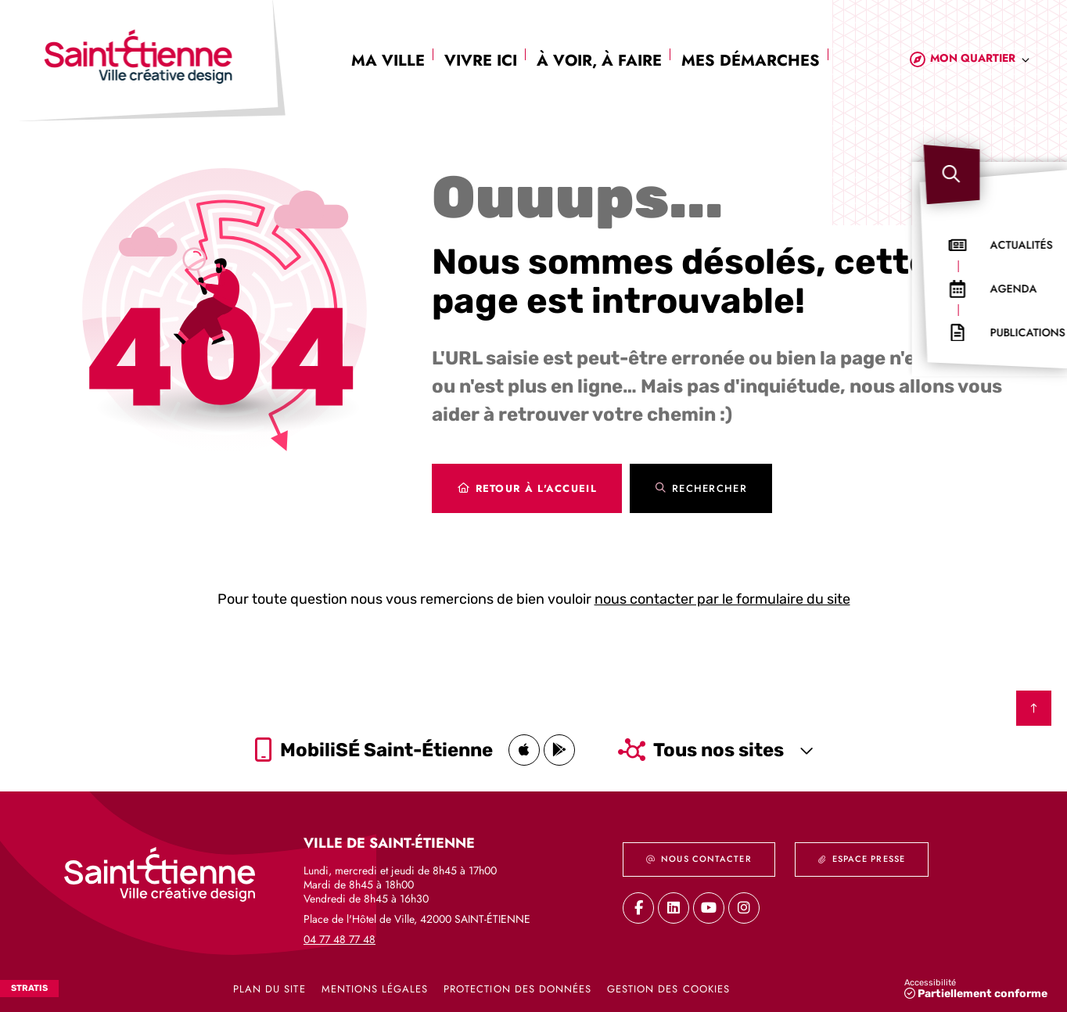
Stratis (29, 988)
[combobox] (980, 60)
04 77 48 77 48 (339, 938)
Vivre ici (480, 60)
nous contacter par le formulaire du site (722, 599)
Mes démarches (750, 60)
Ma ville (388, 60)
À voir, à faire (599, 60)
